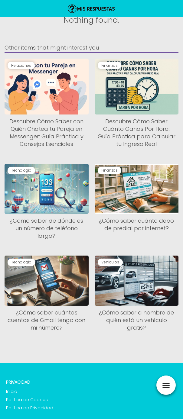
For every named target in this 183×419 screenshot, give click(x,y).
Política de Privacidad (29, 408)
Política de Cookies (27, 400)
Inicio (11, 391)
